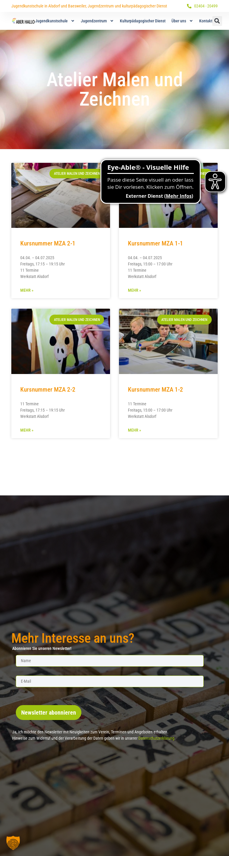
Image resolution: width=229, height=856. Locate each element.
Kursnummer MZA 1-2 (155, 389)
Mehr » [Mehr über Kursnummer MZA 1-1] (134, 290)
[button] (217, 21)
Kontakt (205, 20)
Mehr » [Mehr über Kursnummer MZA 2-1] (26, 290)
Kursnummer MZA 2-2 (47, 389)
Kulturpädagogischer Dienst (142, 20)
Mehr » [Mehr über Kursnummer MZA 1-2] (134, 430)
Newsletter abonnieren (48, 712)
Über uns (182, 20)
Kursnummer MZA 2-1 (47, 243)
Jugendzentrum (97, 20)
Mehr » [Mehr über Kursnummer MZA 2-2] (26, 430)
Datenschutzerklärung (156, 738)
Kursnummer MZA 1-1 (155, 243)
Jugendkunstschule (55, 20)
